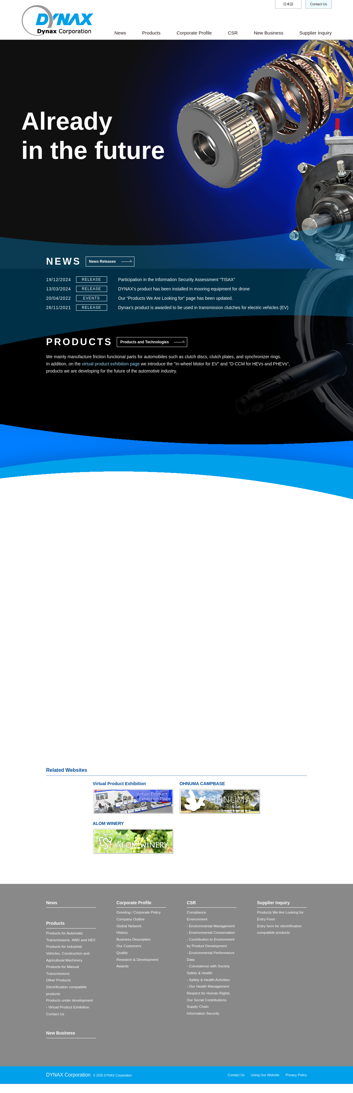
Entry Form (266, 920)
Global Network (129, 926)
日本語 (288, 4)
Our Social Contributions (207, 1002)
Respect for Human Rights (209, 995)
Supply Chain (198, 1009)
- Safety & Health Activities (209, 981)
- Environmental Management (211, 926)
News (120, 32)
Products (151, 32)
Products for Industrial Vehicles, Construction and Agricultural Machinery (68, 961)
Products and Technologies (144, 342)
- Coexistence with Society (209, 968)
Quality (122, 954)
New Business (268, 32)
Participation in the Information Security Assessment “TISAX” (176, 279)
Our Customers (129, 947)
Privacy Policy (296, 1084)
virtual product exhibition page (111, 363)
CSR (233, 32)
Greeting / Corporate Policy (138, 913)
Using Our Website (265, 1084)
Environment (197, 920)
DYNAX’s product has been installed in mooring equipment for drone (184, 288)
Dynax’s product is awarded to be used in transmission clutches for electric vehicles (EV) (203, 307)
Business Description (133, 940)
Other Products (58, 988)
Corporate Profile (194, 32)
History (122, 933)
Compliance (196, 913)
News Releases (102, 261)
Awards (122, 968)
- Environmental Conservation (211, 933)
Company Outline (130, 920)
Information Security (203, 1016)
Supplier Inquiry (315, 32)
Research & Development (137, 961)
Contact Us (318, 4)
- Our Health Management (208, 988)
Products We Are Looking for (281, 913)
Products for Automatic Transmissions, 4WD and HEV (67, 941)
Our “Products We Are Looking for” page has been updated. (175, 298)
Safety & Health (200, 974)
